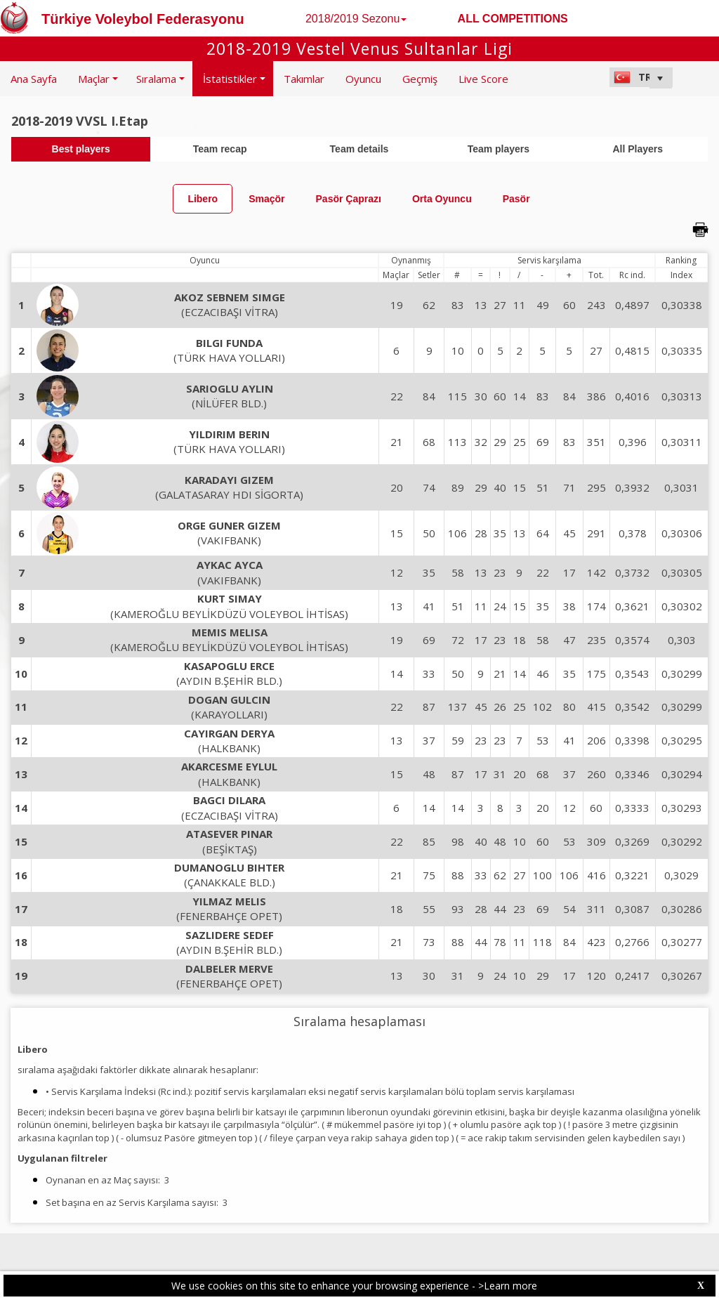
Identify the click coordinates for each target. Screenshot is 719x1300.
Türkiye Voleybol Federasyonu (142, 19)
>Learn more (507, 1285)
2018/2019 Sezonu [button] (356, 19)
